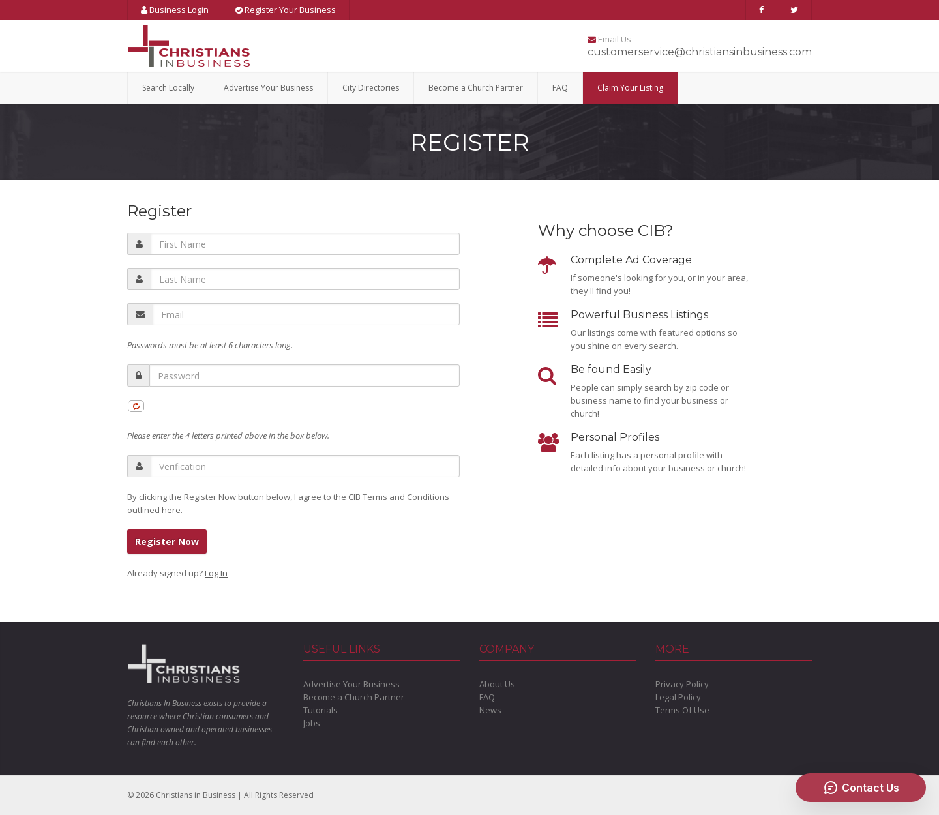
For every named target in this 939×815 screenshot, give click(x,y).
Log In (216, 573)
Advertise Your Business (268, 87)
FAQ (560, 87)
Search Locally (168, 87)
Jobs (311, 723)
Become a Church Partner (475, 87)
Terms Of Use (682, 710)
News (490, 710)
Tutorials (320, 710)
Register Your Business (285, 10)
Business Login (175, 10)
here (171, 510)
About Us (497, 684)
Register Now (167, 541)
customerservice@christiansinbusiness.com (700, 52)
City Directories (370, 87)
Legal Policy (678, 697)
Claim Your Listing (630, 87)
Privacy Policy (682, 684)
